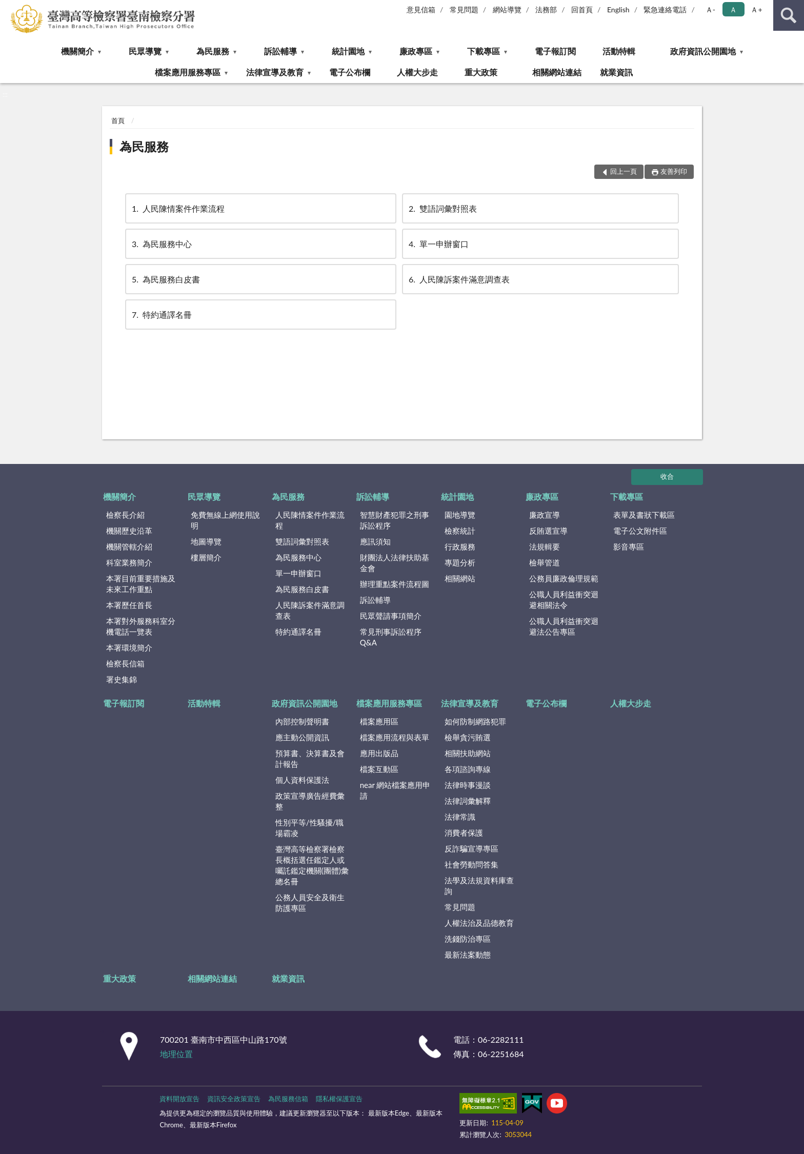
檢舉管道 (544, 562)
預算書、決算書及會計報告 (310, 758)
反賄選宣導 (548, 530)
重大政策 (481, 72)
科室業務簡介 (129, 562)
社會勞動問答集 (471, 864)
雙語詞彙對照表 (442, 208)
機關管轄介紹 (129, 546)
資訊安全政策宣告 (233, 1099)
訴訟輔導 (280, 51)
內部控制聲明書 (302, 721)
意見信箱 (421, 9)
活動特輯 (618, 51)
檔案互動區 (379, 769)
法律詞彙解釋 (468, 800)
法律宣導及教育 (275, 72)
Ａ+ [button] (756, 9)
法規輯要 (544, 546)
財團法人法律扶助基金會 (394, 563)
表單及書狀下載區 (644, 514)
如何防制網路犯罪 (475, 721)
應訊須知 (375, 541)
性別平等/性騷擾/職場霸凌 (309, 828)
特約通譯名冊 (161, 314)
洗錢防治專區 (468, 938)
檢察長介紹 (125, 514)
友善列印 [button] (673, 171)
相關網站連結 (556, 72)
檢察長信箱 (125, 663)
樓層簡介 (206, 557)
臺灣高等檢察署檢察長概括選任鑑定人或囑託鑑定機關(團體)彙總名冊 (312, 865)
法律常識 (460, 816)
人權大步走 (417, 72)
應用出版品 (379, 753)
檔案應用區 (379, 721)
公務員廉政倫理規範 (563, 578)
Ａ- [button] (710, 9)
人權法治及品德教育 (479, 922)
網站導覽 (507, 9)
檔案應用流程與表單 (394, 737)
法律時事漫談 (468, 784)
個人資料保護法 (302, 779)
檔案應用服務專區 (187, 72)
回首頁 (582, 9)
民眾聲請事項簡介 (390, 615)
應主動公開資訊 (302, 737)
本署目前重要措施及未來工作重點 (140, 584)
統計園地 (348, 51)
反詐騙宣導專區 (471, 848)
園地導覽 (460, 514)
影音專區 (628, 546)
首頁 (118, 120)
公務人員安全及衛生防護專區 (310, 903)
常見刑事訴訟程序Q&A (390, 637)
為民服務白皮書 (165, 279)
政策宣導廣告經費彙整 (310, 801)
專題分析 (460, 562)
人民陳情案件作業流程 (177, 208)
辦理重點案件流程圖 (394, 584)
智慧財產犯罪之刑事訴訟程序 (394, 520)
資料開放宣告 (179, 1099)
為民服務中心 (161, 244)
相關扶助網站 (468, 753)
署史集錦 (121, 679)
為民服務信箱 (288, 1099)
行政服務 (460, 546)
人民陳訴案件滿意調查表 (458, 279)
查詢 (788, 15)
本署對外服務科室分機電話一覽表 (140, 626)
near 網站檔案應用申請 (395, 790)
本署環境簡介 (129, 647)
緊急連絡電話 (665, 9)
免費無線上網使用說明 (225, 520)
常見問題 (464, 9)
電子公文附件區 (640, 530)
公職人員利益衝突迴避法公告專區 (563, 626)
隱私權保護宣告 (339, 1099)
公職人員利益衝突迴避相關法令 (563, 600)
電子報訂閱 (555, 51)
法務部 (546, 9)
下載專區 (483, 51)
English (618, 9)
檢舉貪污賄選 (468, 737)
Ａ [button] (733, 9)
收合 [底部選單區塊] (667, 476)
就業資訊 (616, 72)
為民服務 (212, 51)
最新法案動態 (468, 954)
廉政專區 (415, 51)
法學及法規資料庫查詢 (479, 886)
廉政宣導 (544, 514)
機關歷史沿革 (129, 530)
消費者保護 (464, 832)
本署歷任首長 (129, 605)
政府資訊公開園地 (703, 51)
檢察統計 (460, 530)
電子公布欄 (349, 72)
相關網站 (460, 578)
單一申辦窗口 (438, 244)
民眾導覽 (145, 51)
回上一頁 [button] (623, 171)
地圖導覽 (206, 541)
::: (8, 8)
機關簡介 (77, 51)
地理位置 (176, 1054)
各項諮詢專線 (468, 769)
